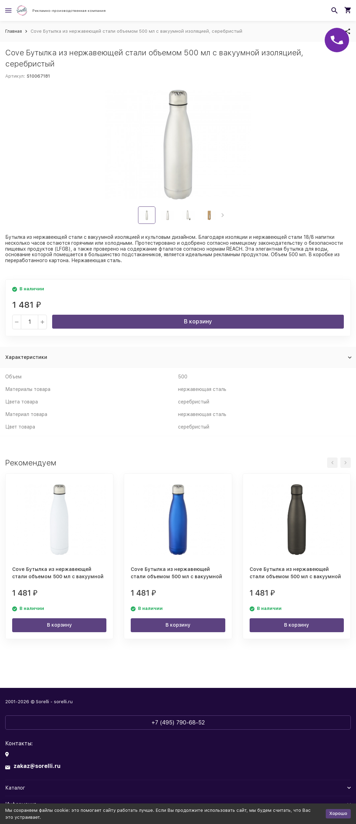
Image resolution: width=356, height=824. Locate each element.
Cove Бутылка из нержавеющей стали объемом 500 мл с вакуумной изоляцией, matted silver (295, 576)
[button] (223, 215)
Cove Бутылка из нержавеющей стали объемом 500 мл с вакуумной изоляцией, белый (58, 576)
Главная (13, 31)
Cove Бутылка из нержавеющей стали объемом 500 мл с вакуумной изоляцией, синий (176, 576)
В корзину (198, 321)
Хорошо (338, 813)
